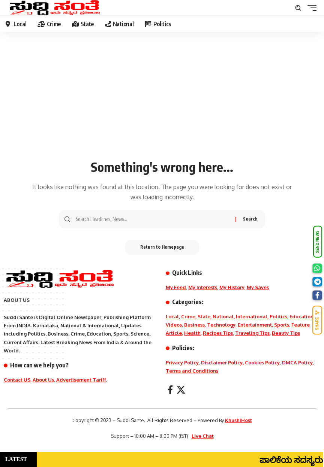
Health (192, 333)
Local (172, 316)
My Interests (202, 287)
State (204, 316)
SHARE (317, 320)
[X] (181, 389)
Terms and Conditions (192, 371)
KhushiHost (238, 420)
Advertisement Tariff (81, 380)
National (223, 316)
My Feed (176, 287)
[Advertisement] (162, 99)
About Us (43, 380)
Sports (281, 325)
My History (231, 287)
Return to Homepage (162, 247)
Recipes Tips (218, 333)
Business (194, 325)
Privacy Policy (182, 363)
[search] (298, 8)
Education (302, 316)
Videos (174, 325)
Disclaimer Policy (222, 363)
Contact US (17, 380)
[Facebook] (170, 389)
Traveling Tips (252, 333)
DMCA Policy (297, 363)
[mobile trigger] (310, 8)
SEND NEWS (317, 241)
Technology (221, 325)
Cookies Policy (262, 363)
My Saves (258, 287)
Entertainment (255, 325)
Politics (278, 316)
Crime (188, 316)
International (251, 316)
